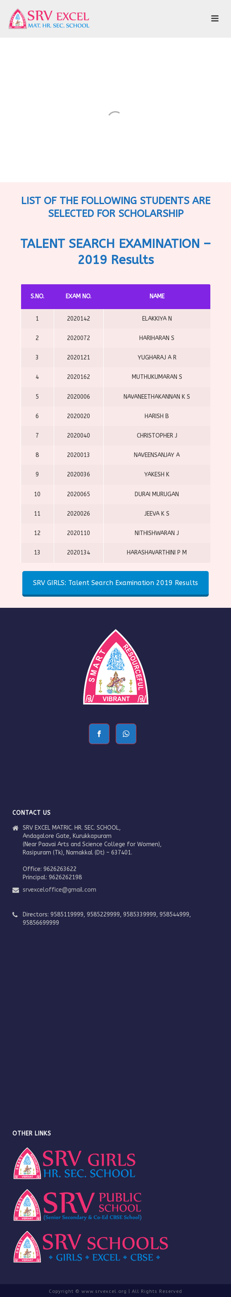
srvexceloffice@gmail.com (59, 889)
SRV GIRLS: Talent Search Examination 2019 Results (115, 583)
